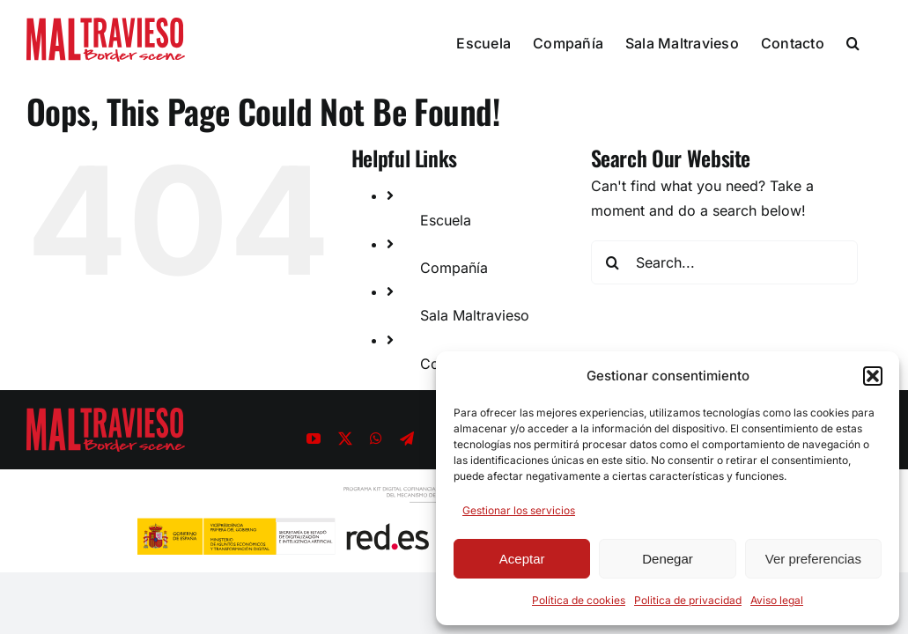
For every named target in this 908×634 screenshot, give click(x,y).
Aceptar (522, 558)
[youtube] (313, 438)
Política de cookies (578, 600)
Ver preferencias (813, 558)
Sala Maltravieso (474, 315)
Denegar (667, 558)
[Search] (613, 262)
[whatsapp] (376, 438)
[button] (873, 376)
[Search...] (725, 262)
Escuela (445, 220)
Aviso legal (776, 600)
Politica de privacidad (688, 600)
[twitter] (345, 438)
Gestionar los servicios (518, 510)
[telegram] (407, 438)
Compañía (454, 267)
